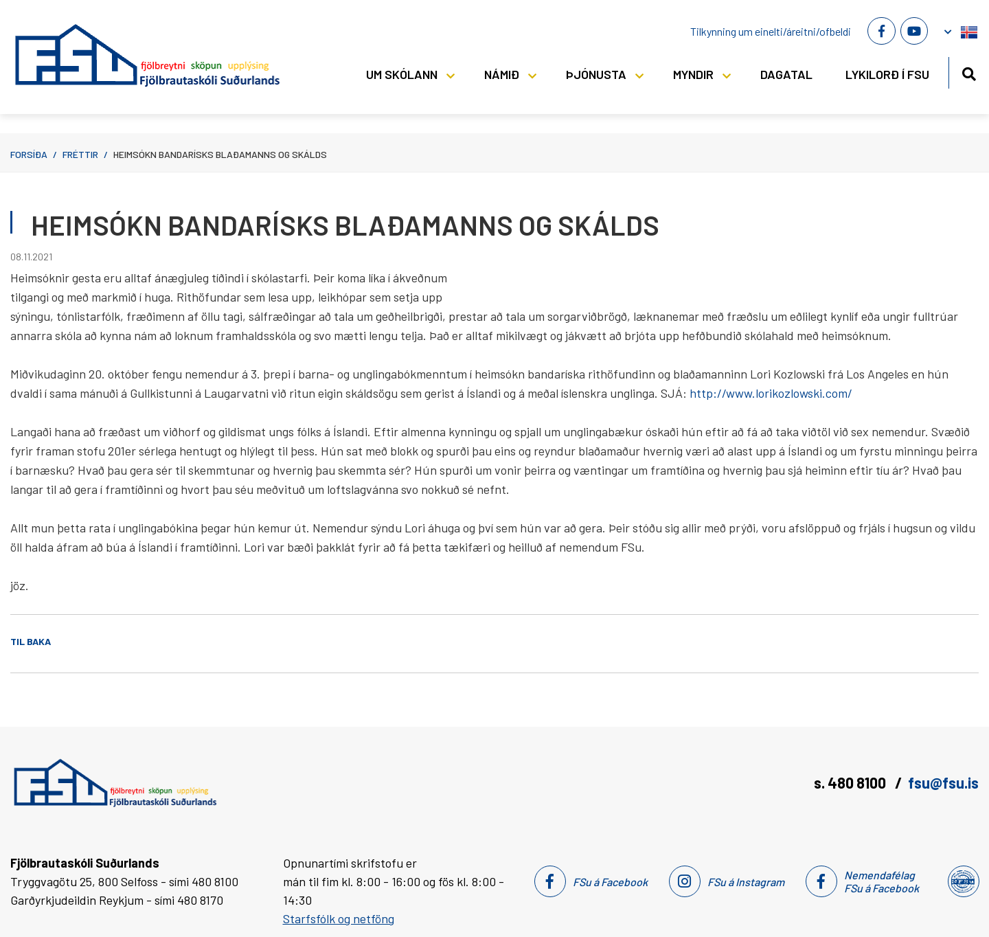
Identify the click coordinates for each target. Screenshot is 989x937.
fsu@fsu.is (943, 782)
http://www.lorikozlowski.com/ (771, 392)
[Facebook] (881, 31)
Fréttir (80, 154)
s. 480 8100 (851, 782)
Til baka (30, 641)
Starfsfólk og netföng (338, 918)
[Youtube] (914, 31)
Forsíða (28, 154)
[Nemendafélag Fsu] (962, 881)
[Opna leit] (968, 71)
